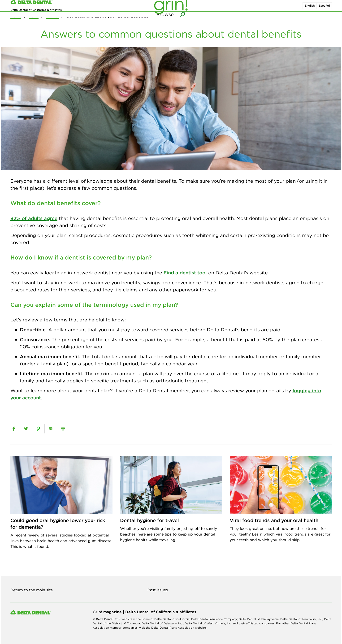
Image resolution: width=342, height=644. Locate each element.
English (310, 9)
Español (324, 9)
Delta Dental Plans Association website (178, 627)
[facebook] (14, 428)
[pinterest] (38, 428)
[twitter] (26, 428)
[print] (63, 428)
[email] (51, 428)
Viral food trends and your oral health (274, 520)
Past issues (157, 590)
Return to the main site (31, 590)
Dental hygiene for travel (149, 520)
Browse (165, 23)
